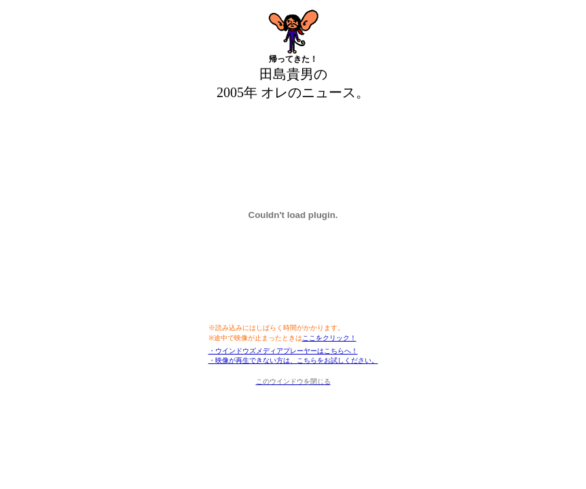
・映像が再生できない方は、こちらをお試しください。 (293, 360)
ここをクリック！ (329, 338)
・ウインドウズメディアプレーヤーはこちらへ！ (283, 351)
